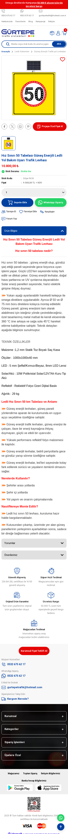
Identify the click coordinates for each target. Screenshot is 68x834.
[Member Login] (58, 33)
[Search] (34, 44)
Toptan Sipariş (30, 773)
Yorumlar (9, 543)
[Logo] (17, 33)
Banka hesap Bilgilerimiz (34, 780)
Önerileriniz (10, 555)
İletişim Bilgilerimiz (50, 773)
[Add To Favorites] (62, 59)
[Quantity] (34, 192)
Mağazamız (13, 773)
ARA (59, 44)
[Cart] (64, 33)
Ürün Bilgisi (10, 230)
